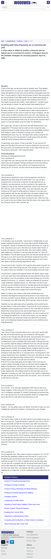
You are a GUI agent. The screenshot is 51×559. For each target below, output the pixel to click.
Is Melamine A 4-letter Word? (14, 500)
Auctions (30, 557)
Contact (3, 554)
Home (2, 41)
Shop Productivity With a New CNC (16, 524)
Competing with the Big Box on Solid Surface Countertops (23, 520)
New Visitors (31, 548)
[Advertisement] (26, 24)
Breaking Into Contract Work (13, 512)
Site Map (4, 548)
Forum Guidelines (33, 538)
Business (19, 41)
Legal (25, 41)
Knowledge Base (10, 41)
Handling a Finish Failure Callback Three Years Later (22, 504)
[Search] (24, 7)
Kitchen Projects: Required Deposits (16, 508)
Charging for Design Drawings (14, 485)
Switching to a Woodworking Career (16, 516)
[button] (3, 542)
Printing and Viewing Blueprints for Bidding (18, 493)
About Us (30, 551)
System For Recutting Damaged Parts (17, 481)
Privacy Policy (31, 541)
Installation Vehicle (10, 496)
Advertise (30, 554)
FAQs (3, 551)
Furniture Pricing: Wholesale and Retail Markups (20, 489)
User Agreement (32, 535)
